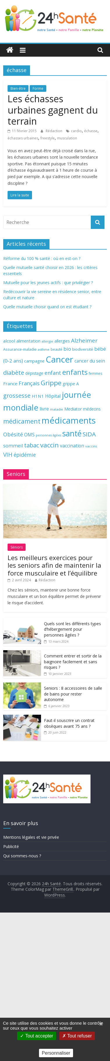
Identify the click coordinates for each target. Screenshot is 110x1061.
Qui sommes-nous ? (22, 856)
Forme (38, 88)
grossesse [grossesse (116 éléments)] (17, 395)
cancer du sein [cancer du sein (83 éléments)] (89, 361)
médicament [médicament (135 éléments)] (21, 421)
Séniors (16, 547)
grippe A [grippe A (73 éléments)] (71, 383)
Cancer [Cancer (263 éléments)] (59, 359)
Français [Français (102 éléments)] (29, 383)
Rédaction (54, 130)
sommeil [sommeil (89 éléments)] (13, 445)
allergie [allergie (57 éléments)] (47, 341)
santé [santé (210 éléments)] (71, 433)
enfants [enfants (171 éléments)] (75, 372)
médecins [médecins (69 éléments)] (92, 409)
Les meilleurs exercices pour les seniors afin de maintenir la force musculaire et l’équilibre (54, 565)
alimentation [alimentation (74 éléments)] (28, 341)
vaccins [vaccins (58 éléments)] (91, 446)
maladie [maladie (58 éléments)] (56, 409)
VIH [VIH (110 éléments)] (8, 454)
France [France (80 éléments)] (10, 383)
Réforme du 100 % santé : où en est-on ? (41, 258)
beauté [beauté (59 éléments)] (56, 349)
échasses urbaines (23, 138)
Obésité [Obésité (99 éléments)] (13, 434)
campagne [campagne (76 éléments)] (34, 361)
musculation (67, 138)
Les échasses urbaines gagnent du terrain (53, 109)
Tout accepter (36, 1035)
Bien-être (18, 88)
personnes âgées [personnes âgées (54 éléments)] (48, 435)
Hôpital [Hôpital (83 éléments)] (53, 396)
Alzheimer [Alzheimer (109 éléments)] (84, 340)
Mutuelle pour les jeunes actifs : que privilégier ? (48, 282)
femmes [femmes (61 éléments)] (95, 373)
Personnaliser (56, 1053)
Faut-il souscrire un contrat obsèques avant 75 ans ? (69, 723)
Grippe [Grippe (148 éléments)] (51, 382)
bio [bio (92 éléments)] (67, 348)
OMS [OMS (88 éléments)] (29, 434)
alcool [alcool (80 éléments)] (9, 341)
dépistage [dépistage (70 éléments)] (34, 373)
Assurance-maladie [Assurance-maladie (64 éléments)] (20, 349)
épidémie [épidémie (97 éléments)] (25, 454)
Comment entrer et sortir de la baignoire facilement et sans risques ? (73, 661)
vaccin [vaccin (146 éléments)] (49, 444)
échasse (90, 130)
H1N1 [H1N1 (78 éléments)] (38, 396)
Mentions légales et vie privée (31, 837)
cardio (76, 130)
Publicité (11, 846)
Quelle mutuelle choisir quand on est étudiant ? (47, 306)
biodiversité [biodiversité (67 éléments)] (82, 349)
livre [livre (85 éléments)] (44, 409)
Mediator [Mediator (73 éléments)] (73, 409)
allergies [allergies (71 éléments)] (62, 341)
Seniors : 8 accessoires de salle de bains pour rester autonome (73, 693)
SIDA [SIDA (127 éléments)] (89, 434)
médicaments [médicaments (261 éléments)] (69, 420)
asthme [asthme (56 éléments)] (43, 349)
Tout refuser (77, 1035)
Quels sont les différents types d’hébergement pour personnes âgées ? (72, 629)
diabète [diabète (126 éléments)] (13, 372)
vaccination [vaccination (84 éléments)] (72, 445)
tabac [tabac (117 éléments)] (31, 445)
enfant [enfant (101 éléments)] (53, 372)
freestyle (47, 138)
